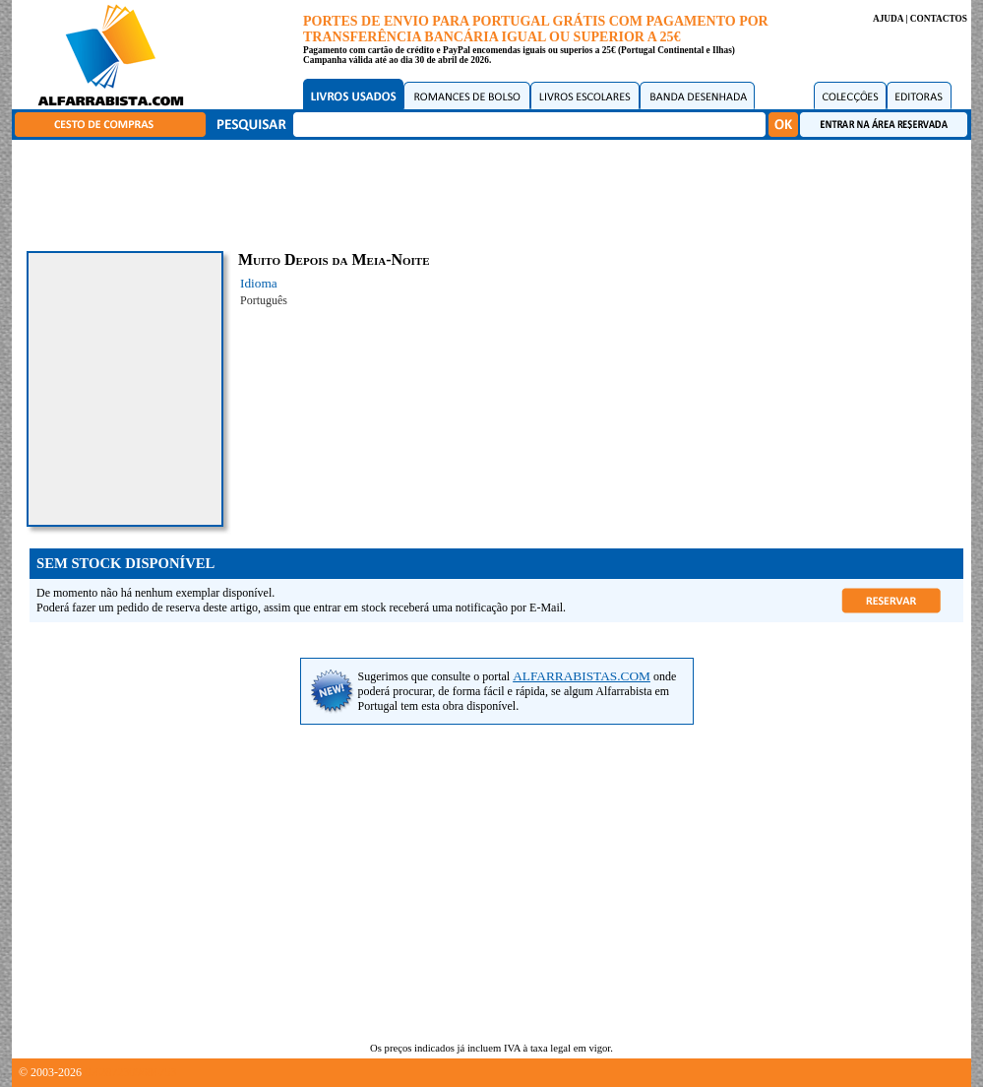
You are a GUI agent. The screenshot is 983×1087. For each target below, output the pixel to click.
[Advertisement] (497, 192)
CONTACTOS (938, 19)
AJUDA (888, 19)
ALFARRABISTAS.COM (581, 676)
